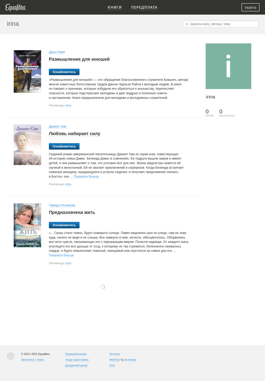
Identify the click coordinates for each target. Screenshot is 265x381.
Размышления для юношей (79, 59)
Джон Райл (57, 52)
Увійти (250, 7)
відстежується (227, 113)
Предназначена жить (72, 212)
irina (68, 105)
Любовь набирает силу (74, 133)
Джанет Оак (57, 126)
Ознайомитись (64, 72)
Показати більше (86, 176)
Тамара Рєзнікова (62, 205)
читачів (210, 113)
